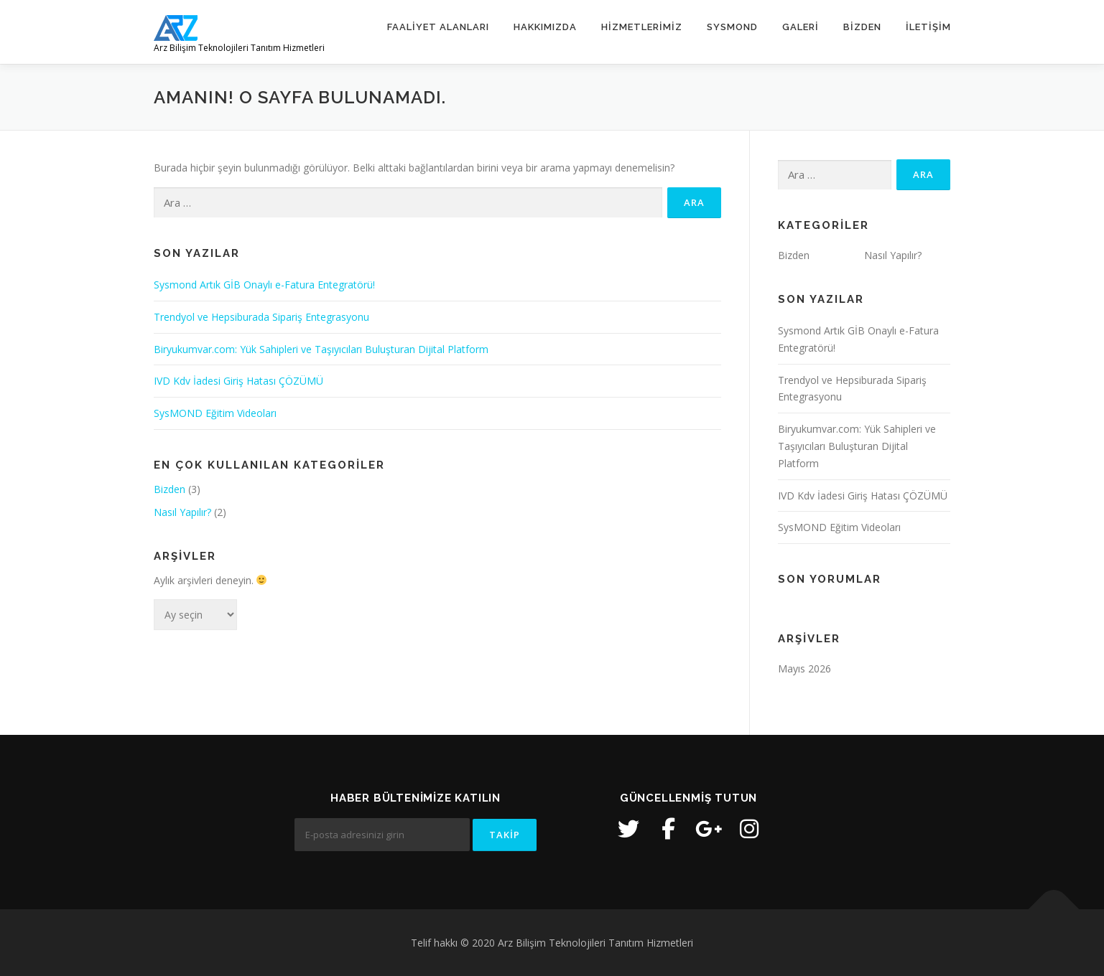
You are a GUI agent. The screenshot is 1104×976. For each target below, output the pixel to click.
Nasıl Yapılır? (182, 512)
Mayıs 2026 (804, 668)
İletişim (928, 27)
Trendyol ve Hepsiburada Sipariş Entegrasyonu (261, 317)
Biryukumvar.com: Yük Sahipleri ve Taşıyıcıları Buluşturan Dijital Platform (321, 349)
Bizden (862, 27)
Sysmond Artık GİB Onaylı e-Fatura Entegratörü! (264, 284)
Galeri (800, 27)
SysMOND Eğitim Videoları (215, 413)
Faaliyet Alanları (438, 27)
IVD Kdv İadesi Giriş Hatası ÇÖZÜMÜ (238, 381)
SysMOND (732, 27)
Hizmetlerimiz (641, 27)
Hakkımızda (545, 27)
